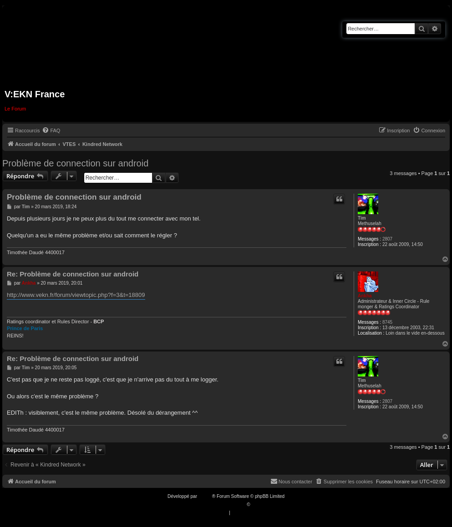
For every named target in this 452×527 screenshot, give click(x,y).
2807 (387, 238)
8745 (387, 322)
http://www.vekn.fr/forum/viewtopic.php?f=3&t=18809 (76, 294)
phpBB (205, 496)
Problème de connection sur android (75, 163)
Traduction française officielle (216, 504)
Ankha (365, 295)
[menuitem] (51, 130)
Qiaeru (258, 504)
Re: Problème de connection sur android (72, 274)
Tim (362, 218)
